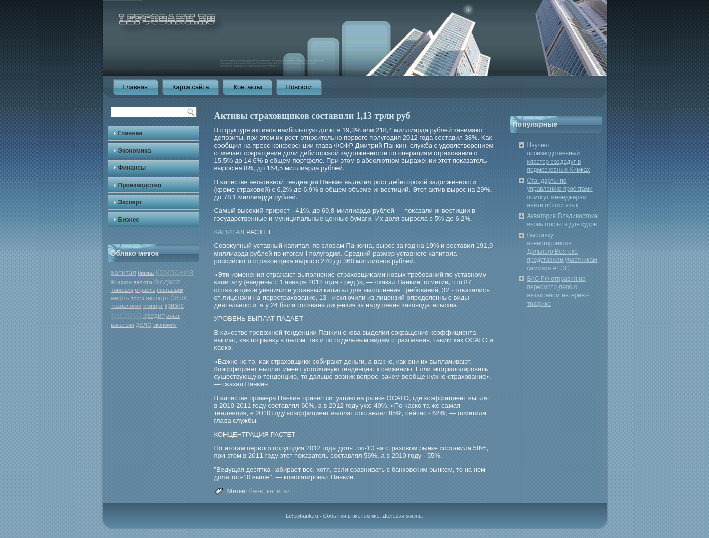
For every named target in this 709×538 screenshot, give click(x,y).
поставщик (170, 289)
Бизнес (128, 219)
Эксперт (130, 202)
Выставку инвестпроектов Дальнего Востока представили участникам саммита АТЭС (562, 252)
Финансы (132, 167)
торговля (122, 289)
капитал (123, 272)
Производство (140, 185)
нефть (120, 298)
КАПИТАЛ (229, 232)
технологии (126, 306)
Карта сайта (190, 87)
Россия (121, 282)
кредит (154, 315)
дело (143, 324)
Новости (299, 87)
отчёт (173, 316)
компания (175, 272)
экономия (165, 324)
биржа (146, 273)
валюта (143, 282)
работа (126, 314)
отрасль (145, 289)
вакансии (122, 324)
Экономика (134, 150)
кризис (174, 305)
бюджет (167, 281)
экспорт (157, 298)
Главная (135, 87)
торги (137, 298)
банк (179, 297)
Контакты (247, 87)
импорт (153, 306)
